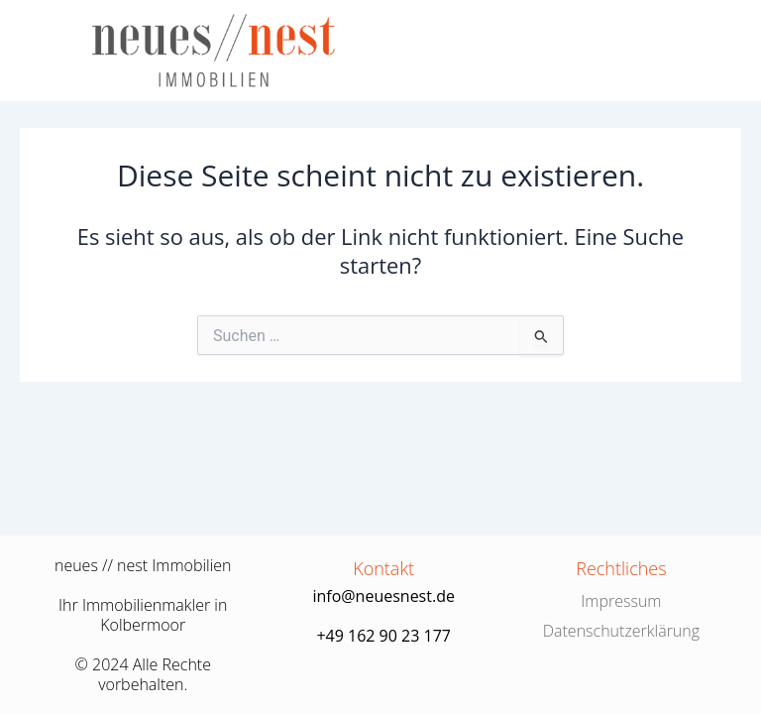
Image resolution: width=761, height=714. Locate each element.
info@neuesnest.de (383, 596)
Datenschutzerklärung (621, 631)
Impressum (621, 601)
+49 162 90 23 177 (383, 636)
